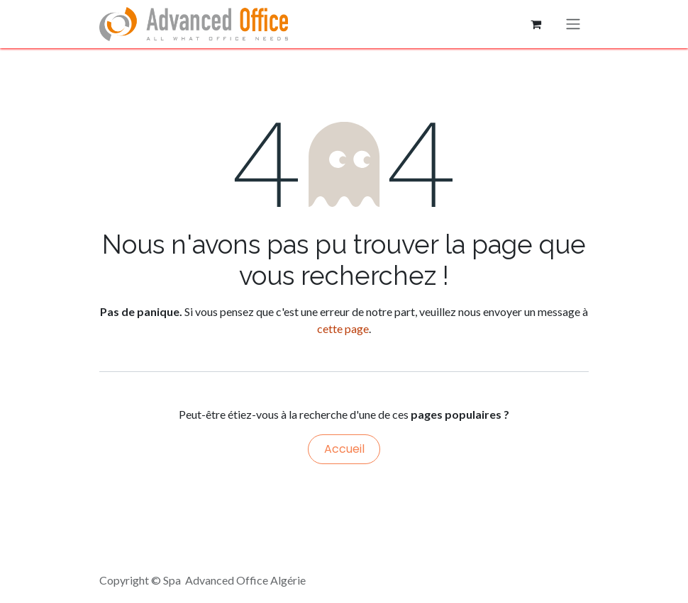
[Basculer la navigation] (573, 24)
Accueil (344, 449)
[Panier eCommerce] (535, 24)
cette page (343, 328)
